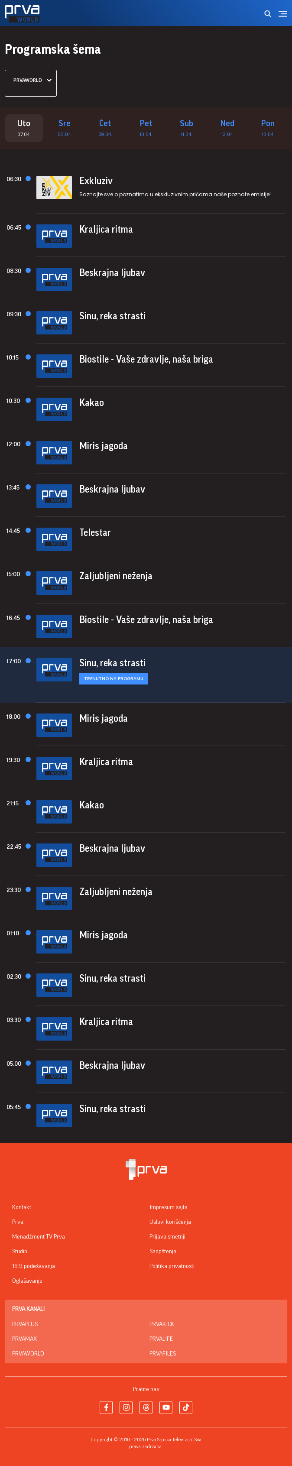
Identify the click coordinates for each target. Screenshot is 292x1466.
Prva (17, 1222)
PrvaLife (161, 1339)
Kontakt (21, 1207)
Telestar (95, 533)
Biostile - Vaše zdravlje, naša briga (146, 359)
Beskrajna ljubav (112, 273)
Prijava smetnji (167, 1237)
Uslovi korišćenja (170, 1222)
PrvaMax (24, 1339)
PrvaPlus (25, 1324)
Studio (19, 1252)
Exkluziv (96, 181)
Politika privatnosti (172, 1266)
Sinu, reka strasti (112, 316)
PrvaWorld (28, 1354)
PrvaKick (161, 1324)
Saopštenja (162, 1252)
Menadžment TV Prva (38, 1237)
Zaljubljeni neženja (115, 576)
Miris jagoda (103, 446)
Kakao (91, 403)
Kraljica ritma (106, 229)
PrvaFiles (162, 1354)
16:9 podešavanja (33, 1266)
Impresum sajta (168, 1207)
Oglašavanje (27, 1281)
